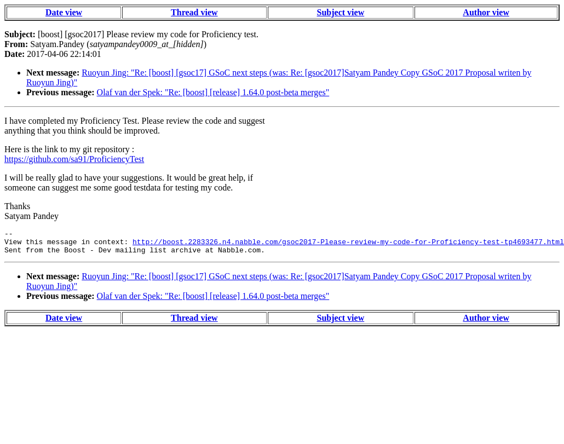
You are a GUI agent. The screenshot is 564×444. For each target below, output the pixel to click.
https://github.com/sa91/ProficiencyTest (74, 159)
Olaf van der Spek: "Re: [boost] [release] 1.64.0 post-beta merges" (213, 92)
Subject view (341, 12)
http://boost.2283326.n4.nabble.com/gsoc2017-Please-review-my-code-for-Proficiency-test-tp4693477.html (348, 245)
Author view (486, 12)
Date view (63, 12)
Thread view (194, 12)
